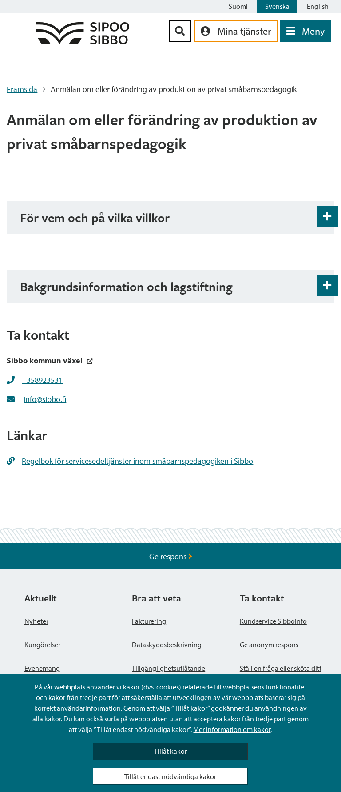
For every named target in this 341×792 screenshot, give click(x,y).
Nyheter (36, 621)
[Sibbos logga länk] (82, 41)
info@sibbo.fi (45, 399)
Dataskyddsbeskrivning (167, 644)
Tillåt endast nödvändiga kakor (170, 776)
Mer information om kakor (231, 729)
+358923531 (42, 380)
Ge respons (170, 556)
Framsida (22, 89)
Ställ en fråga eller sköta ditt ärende (280, 673)
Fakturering (149, 621)
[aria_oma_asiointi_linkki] (236, 31)
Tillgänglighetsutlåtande (168, 668)
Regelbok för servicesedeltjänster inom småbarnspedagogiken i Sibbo (130, 461)
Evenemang (42, 668)
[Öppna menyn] (305, 31)
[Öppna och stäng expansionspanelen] (327, 216)
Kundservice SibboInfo (273, 621)
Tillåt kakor (170, 751)
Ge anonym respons (269, 644)
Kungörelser (42, 644)
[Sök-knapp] (180, 31)
